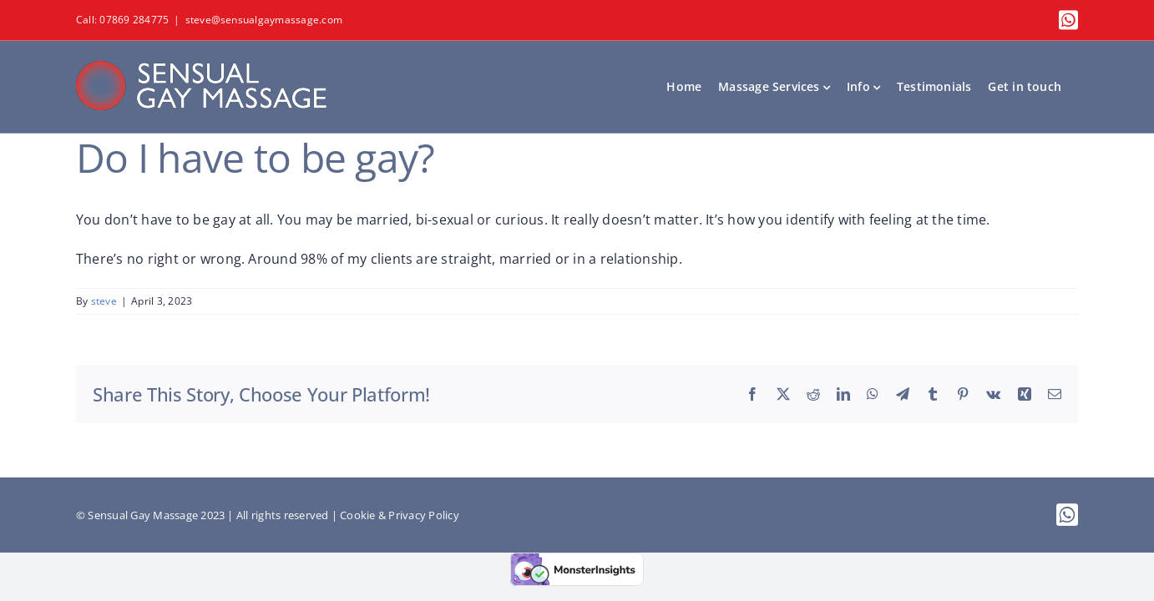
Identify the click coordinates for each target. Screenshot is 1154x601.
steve (104, 301)
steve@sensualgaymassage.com (263, 20)
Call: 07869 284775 (122, 20)
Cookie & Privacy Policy (399, 515)
